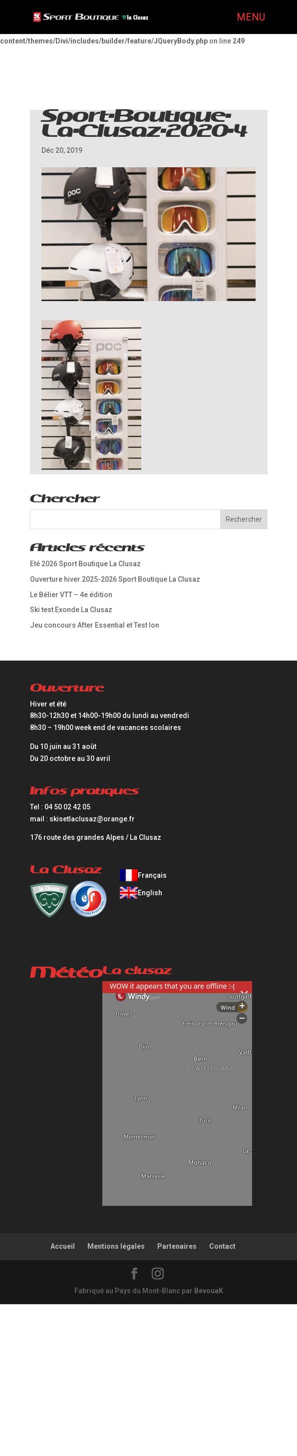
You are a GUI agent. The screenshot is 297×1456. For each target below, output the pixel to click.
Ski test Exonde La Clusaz (71, 610)
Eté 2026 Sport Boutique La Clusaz (85, 564)
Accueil (62, 1246)
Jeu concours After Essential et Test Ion (94, 625)
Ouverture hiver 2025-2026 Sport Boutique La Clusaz (115, 579)
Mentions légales (116, 1246)
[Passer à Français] (143, 875)
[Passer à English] (143, 893)
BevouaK (208, 1291)
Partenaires (177, 1246)
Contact (222, 1246)
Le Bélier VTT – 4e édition (71, 595)
